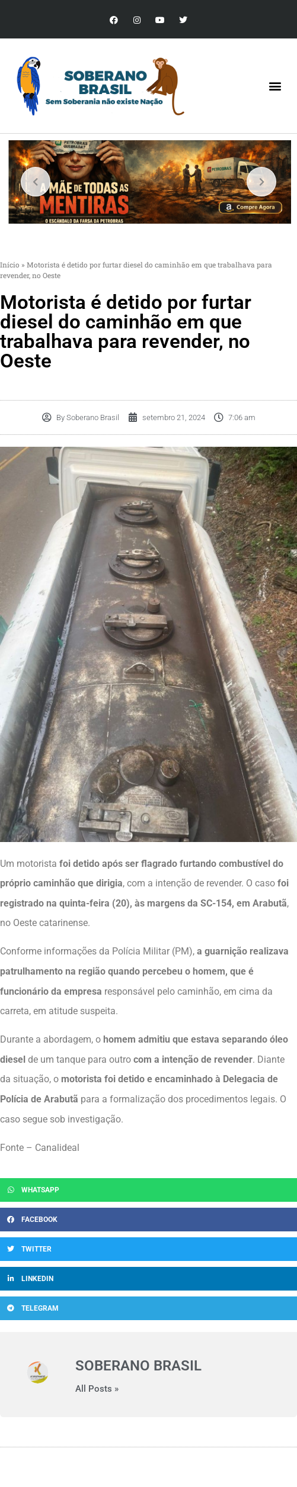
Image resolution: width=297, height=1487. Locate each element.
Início (10, 264)
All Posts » (97, 1389)
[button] (275, 86)
